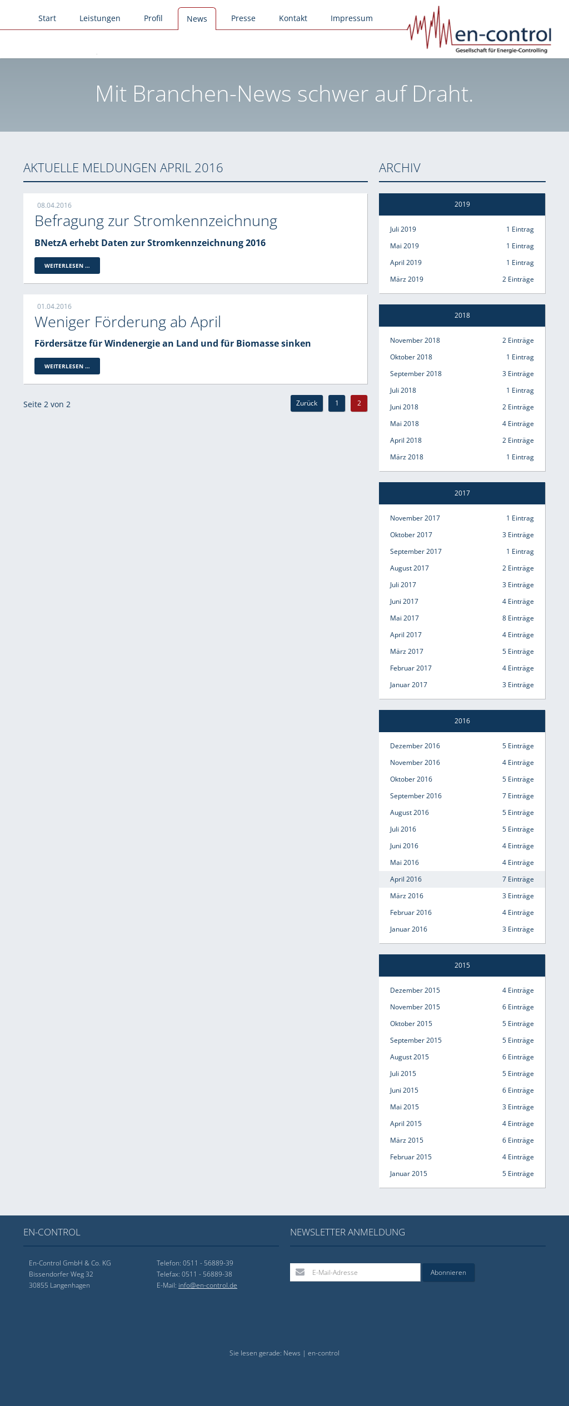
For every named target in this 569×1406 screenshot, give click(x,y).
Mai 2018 (462, 423)
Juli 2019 (462, 229)
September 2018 (462, 373)
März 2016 (462, 896)
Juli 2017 (462, 585)
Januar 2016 (462, 929)
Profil (153, 18)
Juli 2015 (462, 1073)
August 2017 (462, 568)
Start (47, 18)
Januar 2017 (462, 685)
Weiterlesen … (72, 266)
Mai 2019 (462, 246)
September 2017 (462, 551)
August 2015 (462, 1057)
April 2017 (462, 635)
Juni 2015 (462, 1090)
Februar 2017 (462, 668)
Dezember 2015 (462, 990)
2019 (462, 204)
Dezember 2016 (462, 746)
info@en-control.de (207, 1285)
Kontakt (293, 18)
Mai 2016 (462, 862)
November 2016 (462, 762)
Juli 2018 (462, 390)
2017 (462, 493)
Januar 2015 (462, 1173)
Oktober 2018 (462, 357)
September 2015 (462, 1040)
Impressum (352, 18)
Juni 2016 (462, 846)
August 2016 (462, 812)
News (197, 18)
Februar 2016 (462, 912)
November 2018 (462, 340)
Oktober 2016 (462, 779)
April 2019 (462, 262)
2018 (462, 315)
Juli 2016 (462, 829)
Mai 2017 (462, 618)
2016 (462, 720)
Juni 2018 (462, 407)
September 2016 (462, 796)
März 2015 (462, 1140)
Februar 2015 (462, 1157)
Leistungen (100, 18)
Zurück (306, 403)
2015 (462, 965)
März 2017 (462, 651)
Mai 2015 (462, 1107)
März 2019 (462, 279)
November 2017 (462, 518)
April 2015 (462, 1123)
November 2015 (462, 1007)
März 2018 (462, 457)
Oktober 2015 (462, 1023)
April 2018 (462, 440)
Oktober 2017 (462, 535)
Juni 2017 (462, 601)
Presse (243, 18)
